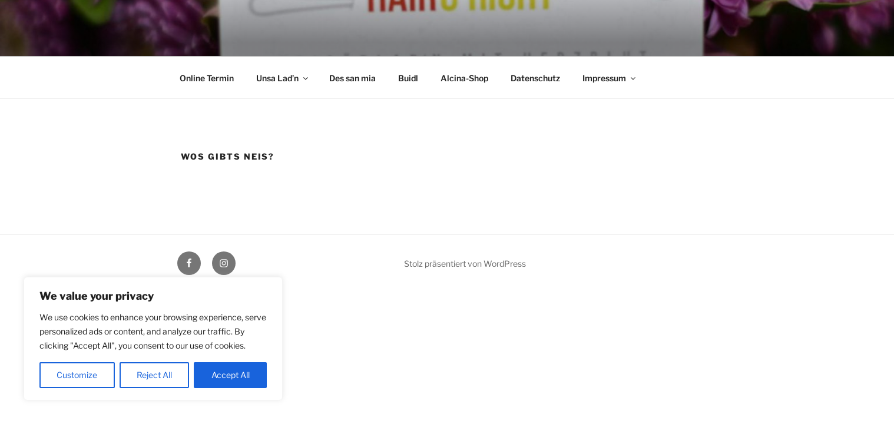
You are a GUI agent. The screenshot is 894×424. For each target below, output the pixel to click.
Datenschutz (535, 78)
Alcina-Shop (464, 78)
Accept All (230, 375)
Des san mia (352, 78)
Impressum (609, 78)
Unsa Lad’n (283, 78)
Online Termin (207, 78)
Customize (77, 375)
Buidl (408, 78)
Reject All (154, 375)
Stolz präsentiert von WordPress (465, 264)
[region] (153, 338)
